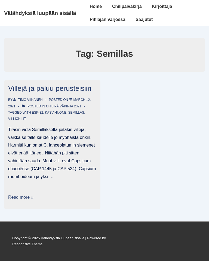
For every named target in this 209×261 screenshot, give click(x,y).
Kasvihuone (55, 112)
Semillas (76, 112)
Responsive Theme (27, 244)
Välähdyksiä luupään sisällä (40, 13)
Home (96, 6)
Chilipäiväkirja (127, 6)
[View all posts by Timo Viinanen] (28, 100)
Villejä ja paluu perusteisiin (49, 88)
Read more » (20, 197)
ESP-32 (37, 112)
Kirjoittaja (162, 6)
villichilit (17, 119)
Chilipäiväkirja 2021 (63, 106)
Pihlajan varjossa (107, 19)
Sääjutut (144, 19)
